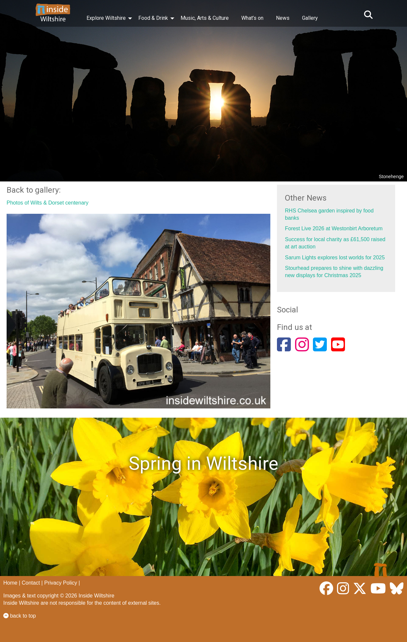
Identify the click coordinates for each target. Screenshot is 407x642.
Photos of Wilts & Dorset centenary (47, 203)
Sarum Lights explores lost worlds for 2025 (335, 257)
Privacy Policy (60, 583)
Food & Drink (153, 18)
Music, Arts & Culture (205, 18)
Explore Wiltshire (106, 18)
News (282, 18)
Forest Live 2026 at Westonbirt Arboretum (334, 228)
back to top (19, 616)
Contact (31, 583)
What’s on (252, 18)
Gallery (310, 18)
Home (10, 583)
